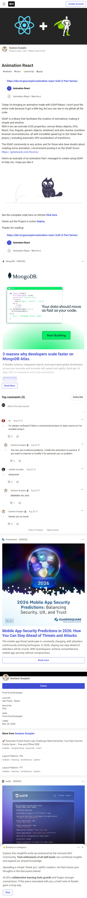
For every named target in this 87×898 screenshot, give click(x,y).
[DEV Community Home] (11, 4)
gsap (39, 71)
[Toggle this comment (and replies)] (4, 426)
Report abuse (53, 530)
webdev (7, 71)
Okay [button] (7, 892)
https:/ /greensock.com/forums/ (20, 151)
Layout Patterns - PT (43, 769)
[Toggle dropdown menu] (82, 261)
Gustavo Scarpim (17, 48)
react (17, 71)
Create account (76, 4)
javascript (28, 71)
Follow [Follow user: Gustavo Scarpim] (43, 686)
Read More (9, 385)
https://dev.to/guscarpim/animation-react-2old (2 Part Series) (42, 80)
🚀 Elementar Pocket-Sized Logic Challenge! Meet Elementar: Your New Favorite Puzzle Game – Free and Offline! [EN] (43, 745)
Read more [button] (43, 660)
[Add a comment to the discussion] (45, 408)
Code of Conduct (35, 530)
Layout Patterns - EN (43, 758)
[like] (10, 436)
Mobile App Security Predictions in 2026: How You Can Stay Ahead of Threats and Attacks (41, 633)
